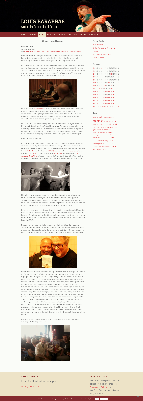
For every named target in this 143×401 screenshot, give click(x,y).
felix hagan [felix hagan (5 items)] (108, 127)
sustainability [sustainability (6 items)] (107, 146)
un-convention (77, 51)
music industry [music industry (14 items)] (103, 140)
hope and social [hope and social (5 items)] (101, 132)
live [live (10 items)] (111, 134)
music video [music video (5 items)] (111, 141)
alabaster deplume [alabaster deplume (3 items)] (96, 117)
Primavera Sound (39, 109)
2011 (94, 106)
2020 (94, 80)
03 (101, 68)
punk (68, 51)
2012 (94, 103)
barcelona (27, 51)
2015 (94, 95)
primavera (63, 51)
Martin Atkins (33, 156)
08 (111, 74)
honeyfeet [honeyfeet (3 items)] (94, 132)
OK (97, 399)
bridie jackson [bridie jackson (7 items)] (112, 121)
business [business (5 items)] (95, 124)
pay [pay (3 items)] (115, 141)
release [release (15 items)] (102, 143)
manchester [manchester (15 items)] (97, 137)
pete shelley (56, 51)
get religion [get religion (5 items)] (114, 130)
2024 (94, 71)
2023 (94, 74)
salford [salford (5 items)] (112, 144)
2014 (94, 98)
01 (97, 92)
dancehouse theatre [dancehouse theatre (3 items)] (104, 124)
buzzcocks (33, 51)
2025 (94, 68)
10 (115, 77)
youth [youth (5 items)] (106, 150)
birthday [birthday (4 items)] (106, 121)
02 (99, 89)
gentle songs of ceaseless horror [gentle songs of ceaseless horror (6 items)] (102, 130)
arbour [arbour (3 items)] (106, 117)
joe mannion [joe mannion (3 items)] (99, 135)
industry (39, 51)
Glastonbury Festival (31, 151)
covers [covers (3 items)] (99, 124)
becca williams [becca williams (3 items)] (111, 117)
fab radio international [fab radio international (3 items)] (100, 127)
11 (116, 92)
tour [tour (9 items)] (113, 146)
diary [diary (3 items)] (94, 127)
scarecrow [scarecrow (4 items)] (117, 144)
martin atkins (45, 51)
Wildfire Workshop (98, 45)
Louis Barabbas (43, 21)
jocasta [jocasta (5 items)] (95, 135)
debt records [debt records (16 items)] (113, 124)
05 (105, 71)
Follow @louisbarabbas (30, 386)
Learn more (104, 399)
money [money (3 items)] (109, 138)
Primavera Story (27, 46)
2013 (94, 100)
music (51, 51)
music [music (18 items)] (113, 137)
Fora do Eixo (35, 153)
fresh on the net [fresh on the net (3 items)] (114, 127)
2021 (94, 77)
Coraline (95, 51)
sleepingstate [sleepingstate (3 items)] (95, 146)
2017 (94, 89)
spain (71, 51)
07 (109, 83)
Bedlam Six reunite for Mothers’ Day (104, 48)
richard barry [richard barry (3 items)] (107, 144)
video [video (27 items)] (102, 149)
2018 (94, 86)
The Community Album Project (102, 54)
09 (113, 92)
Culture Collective (98, 57)
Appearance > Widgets (98, 386)
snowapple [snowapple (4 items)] (101, 146)
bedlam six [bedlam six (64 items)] (98, 121)
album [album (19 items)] (102, 116)
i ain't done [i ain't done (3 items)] (108, 132)
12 (118, 83)
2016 (94, 92)
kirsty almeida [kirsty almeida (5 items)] (106, 135)
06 (107, 92)
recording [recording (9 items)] (96, 144)
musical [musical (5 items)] (95, 141)
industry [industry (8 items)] (112, 132)
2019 (94, 83)
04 (103, 68)
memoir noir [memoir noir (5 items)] (105, 138)
